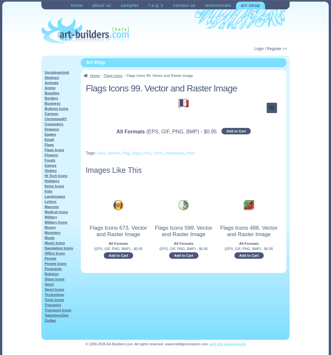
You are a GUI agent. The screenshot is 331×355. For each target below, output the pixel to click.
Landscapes (55, 196)
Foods (50, 160)
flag (126, 153)
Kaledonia (175, 153)
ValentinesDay (57, 315)
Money (50, 227)
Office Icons (55, 253)
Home (77, 5)
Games (51, 165)
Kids (48, 191)
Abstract (52, 77)
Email (49, 139)
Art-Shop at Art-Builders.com (85, 30)
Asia (101, 153)
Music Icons (55, 243)
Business (52, 103)
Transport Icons (58, 310)
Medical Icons (56, 212)
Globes (51, 170)
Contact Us (184, 5)
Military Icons (56, 222)
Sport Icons (54, 289)
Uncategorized (57, 72)
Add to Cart (236, 131)
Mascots (52, 207)
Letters (51, 202)
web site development (227, 344)
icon (147, 153)
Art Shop (250, 5)
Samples (130, 5)
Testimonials (218, 5)
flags (136, 153)
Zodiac (50, 320)
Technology (54, 295)
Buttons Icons (56, 108)
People (50, 258)
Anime (50, 88)
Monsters (52, 233)
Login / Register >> (270, 49)
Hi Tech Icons (56, 176)
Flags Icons (113, 76)
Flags (49, 145)
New (191, 153)
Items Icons (54, 186)
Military (51, 217)
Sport (49, 284)
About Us (101, 5)
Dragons (52, 129)
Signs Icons (55, 279)
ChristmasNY (56, 119)
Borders (51, 98)
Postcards (53, 269)
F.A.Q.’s (155, 5)
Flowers (51, 155)
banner (113, 153)
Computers (54, 124)
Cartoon (51, 114)
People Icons (56, 264)
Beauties (52, 93)
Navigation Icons (59, 248)
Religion (52, 274)
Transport (53, 305)
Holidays (52, 181)
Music (50, 238)
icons (158, 153)
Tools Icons (54, 300)
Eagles (50, 134)
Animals (52, 83)
